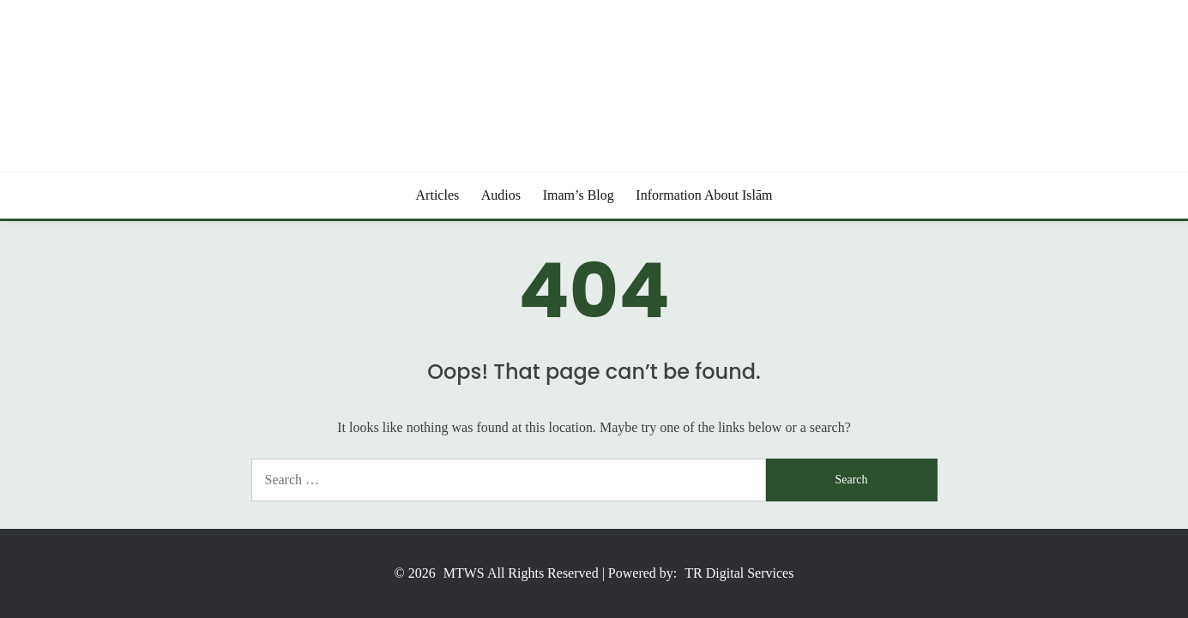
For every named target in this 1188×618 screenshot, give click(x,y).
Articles (438, 195)
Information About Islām (704, 195)
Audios (501, 195)
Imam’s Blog (578, 195)
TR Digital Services (738, 573)
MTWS (464, 573)
